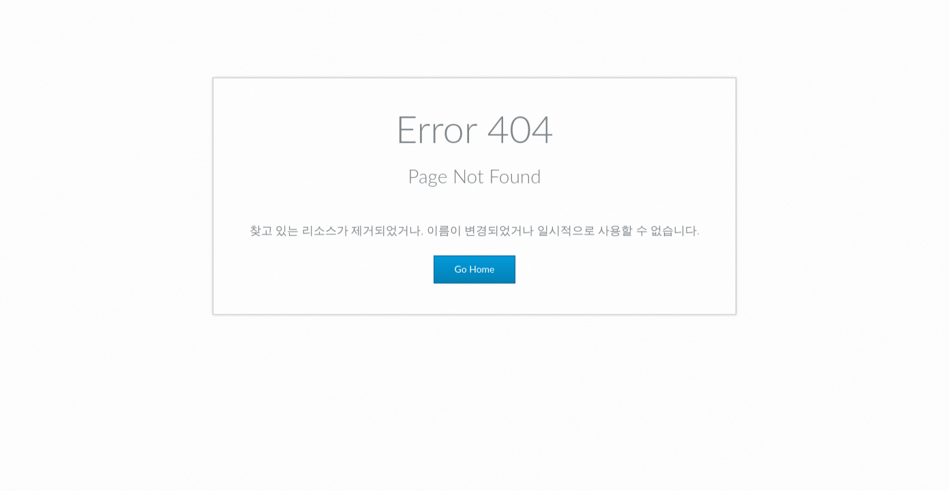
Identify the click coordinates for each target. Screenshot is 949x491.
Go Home (475, 273)
